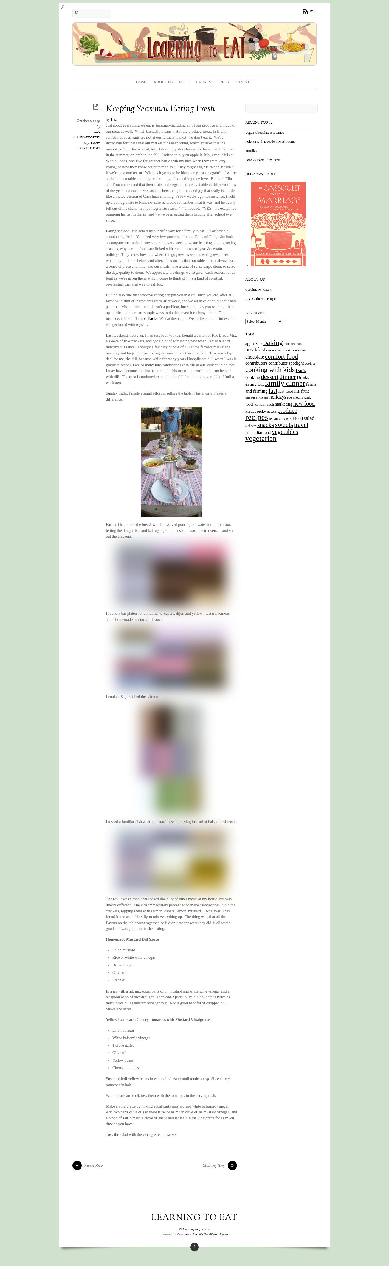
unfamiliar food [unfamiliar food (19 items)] (258, 432)
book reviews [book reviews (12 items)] (293, 344)
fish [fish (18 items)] (297, 391)
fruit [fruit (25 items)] (305, 391)
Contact (244, 82)
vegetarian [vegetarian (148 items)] (261, 438)
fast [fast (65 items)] (273, 390)
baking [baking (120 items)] (273, 342)
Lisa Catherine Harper (261, 299)
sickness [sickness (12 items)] (250, 426)
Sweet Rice (87, 1166)
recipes (95, 148)
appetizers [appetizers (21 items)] (254, 343)
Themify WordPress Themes (210, 1234)
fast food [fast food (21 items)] (285, 391)
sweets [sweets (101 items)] (284, 424)
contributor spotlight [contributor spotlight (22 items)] (286, 363)
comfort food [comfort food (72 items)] (281, 356)
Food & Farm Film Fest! (262, 160)
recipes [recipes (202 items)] (256, 417)
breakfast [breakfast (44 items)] (255, 349)
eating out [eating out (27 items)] (254, 384)
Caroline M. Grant (258, 289)
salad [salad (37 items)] (309, 418)
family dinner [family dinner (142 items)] (285, 383)
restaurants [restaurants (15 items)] (277, 419)
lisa (97, 131)
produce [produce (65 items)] (287, 410)
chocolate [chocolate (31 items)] (254, 357)
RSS (313, 11)
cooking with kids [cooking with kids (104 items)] (270, 369)
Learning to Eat (193, 1229)
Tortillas (251, 151)
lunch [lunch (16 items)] (269, 404)
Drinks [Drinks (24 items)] (303, 377)
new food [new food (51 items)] (304, 403)
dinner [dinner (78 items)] (288, 376)
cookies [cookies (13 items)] (310, 363)
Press (223, 82)
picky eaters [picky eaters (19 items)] (267, 411)
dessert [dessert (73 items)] (269, 376)
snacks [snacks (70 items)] (265, 424)
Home (142, 82)
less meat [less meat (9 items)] (259, 404)
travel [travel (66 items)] (301, 424)
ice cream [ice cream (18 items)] (295, 397)
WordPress (182, 1234)
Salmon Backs (146, 318)
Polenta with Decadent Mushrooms (270, 141)
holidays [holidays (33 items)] (277, 397)
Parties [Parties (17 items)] (250, 411)
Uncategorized (88, 137)
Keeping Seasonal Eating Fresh (160, 109)
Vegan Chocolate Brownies (264, 132)
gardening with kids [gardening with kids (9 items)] (257, 397)
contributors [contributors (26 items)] (256, 363)
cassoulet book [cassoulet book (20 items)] (278, 350)
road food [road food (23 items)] (294, 418)
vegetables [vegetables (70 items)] (285, 431)
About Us (163, 82)
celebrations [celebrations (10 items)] (299, 350)
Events (203, 82)
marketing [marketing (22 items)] (283, 404)
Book (184, 82)
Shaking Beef (220, 1166)
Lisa (113, 119)
